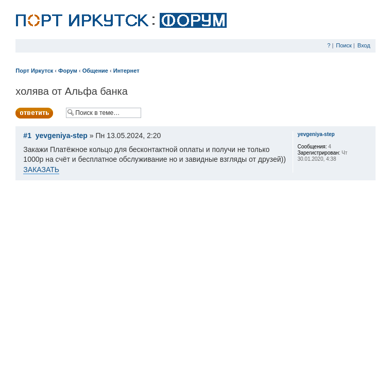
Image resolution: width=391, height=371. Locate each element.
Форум (67, 71)
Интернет (126, 71)
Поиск (343, 45)
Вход (364, 45)
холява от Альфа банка (71, 91)
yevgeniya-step (62, 135)
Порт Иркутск (34, 71)
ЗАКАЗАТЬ (41, 169)
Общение (95, 71)
